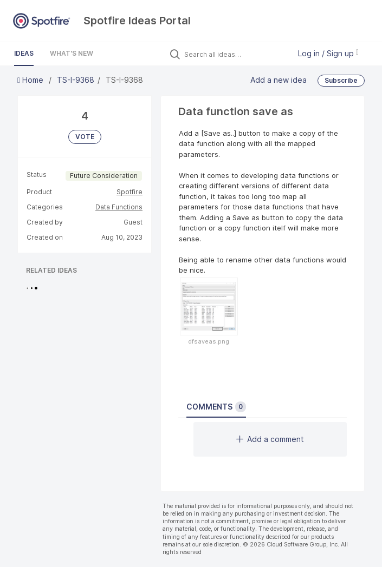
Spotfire (129, 192)
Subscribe (341, 80)
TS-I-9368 (75, 79)
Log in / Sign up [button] (328, 53)
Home (31, 79)
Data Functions (119, 207)
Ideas (24, 53)
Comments (216, 406)
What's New (71, 53)
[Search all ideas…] (234, 54)
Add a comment (270, 439)
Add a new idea (278, 79)
